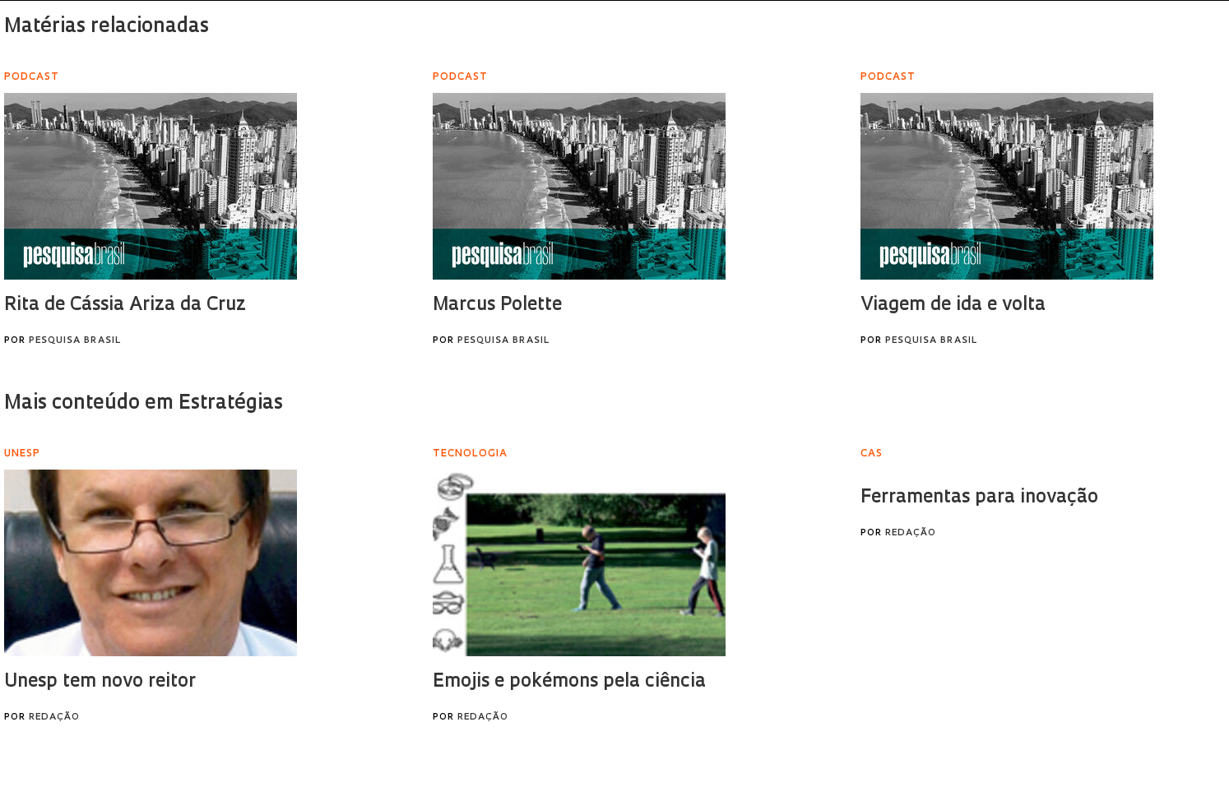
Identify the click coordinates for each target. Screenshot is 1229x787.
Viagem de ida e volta (953, 305)
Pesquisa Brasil (75, 340)
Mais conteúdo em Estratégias (143, 404)
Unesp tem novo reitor (100, 682)
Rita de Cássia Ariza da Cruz (125, 305)
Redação (54, 717)
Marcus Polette (497, 305)
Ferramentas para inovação (979, 497)
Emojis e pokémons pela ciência (569, 682)
